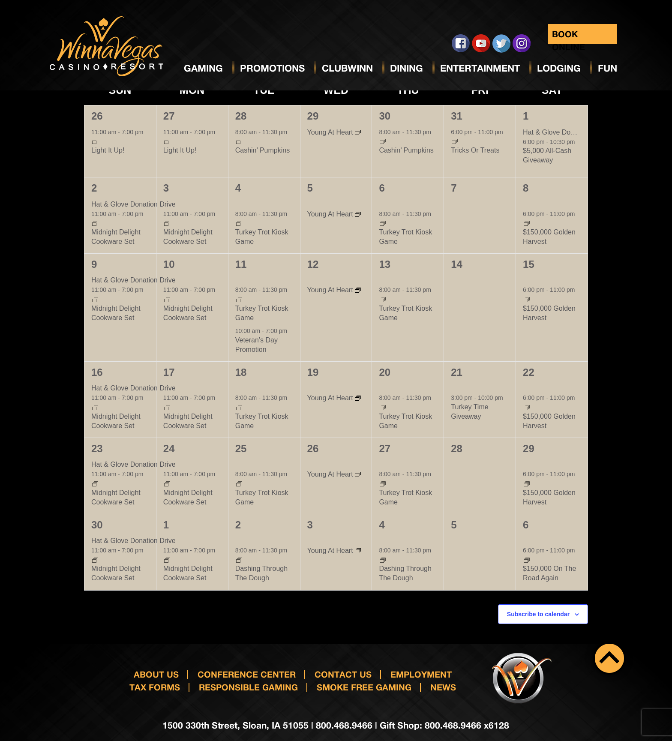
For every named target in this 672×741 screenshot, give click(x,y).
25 (241, 448)
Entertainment (480, 68)
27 (169, 116)
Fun (607, 68)
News (443, 687)
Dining (406, 68)
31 (456, 116)
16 (97, 372)
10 (169, 264)
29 (313, 116)
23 (97, 448)
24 (169, 448)
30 (384, 116)
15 (528, 264)
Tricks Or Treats (475, 150)
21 (456, 372)
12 (313, 264)
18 (241, 372)
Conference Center (247, 674)
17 (169, 372)
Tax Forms (154, 687)
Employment (421, 674)
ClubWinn (347, 68)
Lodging (559, 68)
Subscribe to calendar (538, 614)
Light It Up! (107, 150)
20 (384, 372)
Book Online (568, 36)
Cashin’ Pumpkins (262, 150)
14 (456, 264)
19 (313, 372)
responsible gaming (248, 687)
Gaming (203, 68)
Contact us (343, 674)
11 (241, 264)
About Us (156, 674)
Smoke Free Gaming (364, 687)
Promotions (272, 68)
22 (528, 372)
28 (241, 116)
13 (384, 264)
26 (97, 116)
